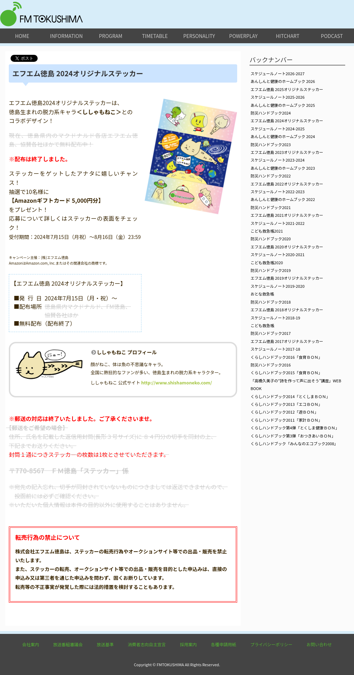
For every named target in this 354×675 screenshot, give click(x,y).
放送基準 (105, 644)
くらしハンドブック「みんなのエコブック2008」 (294, 443)
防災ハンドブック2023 (271, 144)
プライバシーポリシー (271, 644)
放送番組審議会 (68, 644)
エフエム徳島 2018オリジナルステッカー (287, 309)
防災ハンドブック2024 (271, 113)
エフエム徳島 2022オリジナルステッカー (287, 184)
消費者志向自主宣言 (147, 644)
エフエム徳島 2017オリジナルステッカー (287, 341)
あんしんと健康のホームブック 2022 (283, 199)
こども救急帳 (262, 325)
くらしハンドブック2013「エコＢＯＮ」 (286, 404)
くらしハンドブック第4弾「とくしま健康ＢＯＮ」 (295, 427)
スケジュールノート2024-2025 (277, 128)
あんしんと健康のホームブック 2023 (283, 168)
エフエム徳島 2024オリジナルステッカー (287, 120)
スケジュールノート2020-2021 (277, 254)
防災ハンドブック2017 (271, 333)
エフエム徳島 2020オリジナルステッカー (287, 246)
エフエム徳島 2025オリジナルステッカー (287, 89)
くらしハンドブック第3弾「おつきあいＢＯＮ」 (293, 436)
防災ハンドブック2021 (271, 207)
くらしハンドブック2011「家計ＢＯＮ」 (286, 420)
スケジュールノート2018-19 (275, 317)
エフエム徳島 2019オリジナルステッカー (287, 278)
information (66, 35)
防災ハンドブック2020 (271, 238)
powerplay (243, 35)
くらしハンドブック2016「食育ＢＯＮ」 (286, 357)
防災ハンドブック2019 (271, 270)
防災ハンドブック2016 (271, 365)
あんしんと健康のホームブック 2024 (283, 136)
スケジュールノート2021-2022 (277, 223)
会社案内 (30, 644)
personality (199, 35)
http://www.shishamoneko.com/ (176, 382)
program (110, 35)
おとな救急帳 (262, 294)
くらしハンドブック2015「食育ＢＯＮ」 (286, 372)
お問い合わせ (319, 644)
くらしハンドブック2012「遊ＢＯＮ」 (284, 412)
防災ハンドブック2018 (271, 302)
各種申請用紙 (223, 644)
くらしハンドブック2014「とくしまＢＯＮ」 (290, 396)
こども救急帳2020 (267, 262)
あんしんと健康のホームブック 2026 (283, 81)
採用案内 (188, 644)
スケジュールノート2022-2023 (277, 191)
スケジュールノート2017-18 (275, 349)
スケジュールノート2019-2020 (277, 286)
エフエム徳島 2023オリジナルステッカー (287, 152)
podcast (332, 35)
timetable (154, 35)
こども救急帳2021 (267, 231)
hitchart (287, 35)
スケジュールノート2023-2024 (277, 160)
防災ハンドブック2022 (271, 176)
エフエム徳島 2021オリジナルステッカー (287, 215)
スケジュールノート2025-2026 (277, 97)
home (22, 35)
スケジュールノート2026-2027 (277, 73)
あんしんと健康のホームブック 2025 (283, 105)
